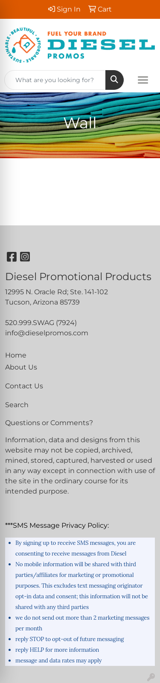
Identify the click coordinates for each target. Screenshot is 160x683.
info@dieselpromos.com (46, 333)
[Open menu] (142, 80)
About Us (21, 367)
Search (17, 405)
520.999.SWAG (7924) (41, 323)
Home (15, 355)
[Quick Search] (55, 80)
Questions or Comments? (49, 423)
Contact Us (24, 386)
